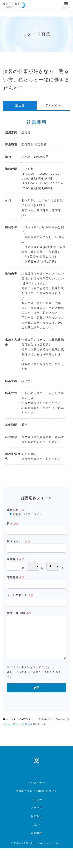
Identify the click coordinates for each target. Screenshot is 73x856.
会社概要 (36, 840)
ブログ (36, 832)
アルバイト (53, 105)
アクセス (36, 815)
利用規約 (26, 732)
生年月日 (16, 559)
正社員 (19, 105)
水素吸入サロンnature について (36, 798)
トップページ (36, 790)
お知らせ (36, 824)
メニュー (36, 807)
